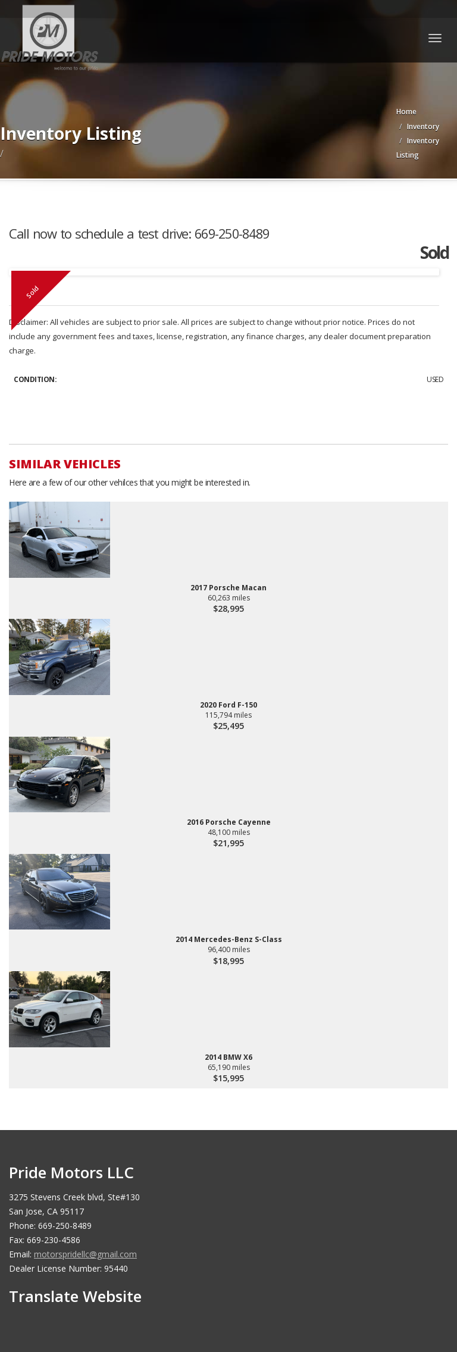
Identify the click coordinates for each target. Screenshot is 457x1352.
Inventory (423, 126)
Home (406, 112)
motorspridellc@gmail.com (85, 1254)
